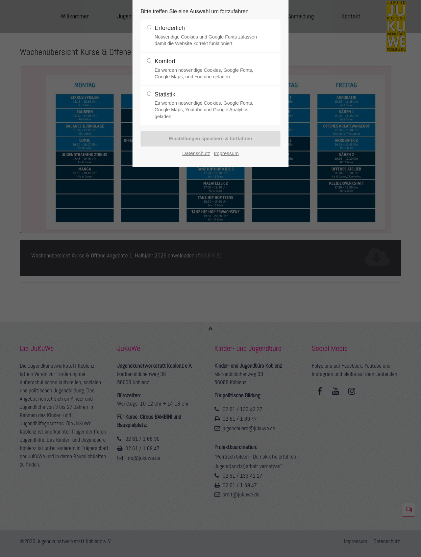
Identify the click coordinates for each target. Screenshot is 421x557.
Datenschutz (196, 153)
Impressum (226, 153)
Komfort (208, 69)
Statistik (208, 105)
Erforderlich (208, 36)
